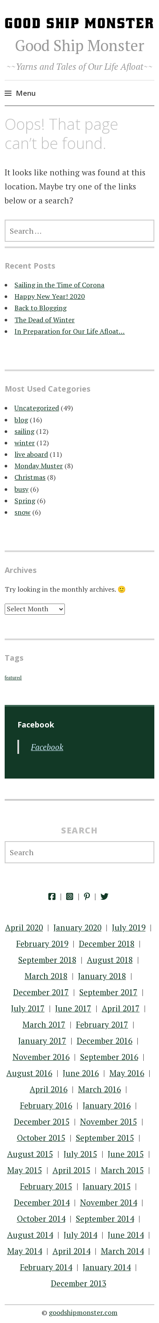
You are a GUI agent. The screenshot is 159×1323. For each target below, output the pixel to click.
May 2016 (126, 1073)
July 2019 (128, 927)
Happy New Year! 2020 (49, 296)
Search (79, 830)
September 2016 (109, 1056)
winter (24, 442)
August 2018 (110, 959)
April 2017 (120, 1008)
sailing (24, 431)
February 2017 (102, 1024)
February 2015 (46, 1186)
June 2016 (81, 1073)
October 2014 (41, 1218)
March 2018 (46, 976)
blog (21, 419)
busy (21, 489)
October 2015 (41, 1137)
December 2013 (78, 1283)
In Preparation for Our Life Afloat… (69, 331)
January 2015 (107, 1186)
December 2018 (106, 943)
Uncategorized (36, 407)
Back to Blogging (40, 307)
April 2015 (71, 1170)
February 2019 (42, 943)
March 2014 (122, 1251)
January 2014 (107, 1267)
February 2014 (46, 1267)
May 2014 (24, 1251)
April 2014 (71, 1251)
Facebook (47, 747)
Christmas (29, 477)
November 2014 (108, 1202)
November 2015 (108, 1121)
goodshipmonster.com (83, 1312)
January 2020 (77, 927)
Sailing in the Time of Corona (59, 284)
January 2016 (107, 1105)
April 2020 (24, 927)
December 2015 (42, 1121)
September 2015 (105, 1137)
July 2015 (80, 1153)
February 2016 (46, 1105)
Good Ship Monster (79, 45)
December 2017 (41, 992)
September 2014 (105, 1218)
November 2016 (41, 1056)
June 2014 (126, 1234)
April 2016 (48, 1089)
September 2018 (47, 959)
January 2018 (102, 976)
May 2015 (24, 1170)
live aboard (31, 454)
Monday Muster (38, 465)
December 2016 (104, 1040)
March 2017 (43, 1024)
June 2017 (73, 1008)
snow (22, 512)
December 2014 (42, 1202)
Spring (24, 500)
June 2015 (126, 1153)
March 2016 (99, 1089)
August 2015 (30, 1153)
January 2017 (42, 1040)
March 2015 (122, 1170)
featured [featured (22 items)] (13, 678)
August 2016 (29, 1073)
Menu (26, 93)
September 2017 (108, 992)
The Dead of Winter (44, 319)
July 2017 (28, 1008)
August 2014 (30, 1234)
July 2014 (80, 1234)
